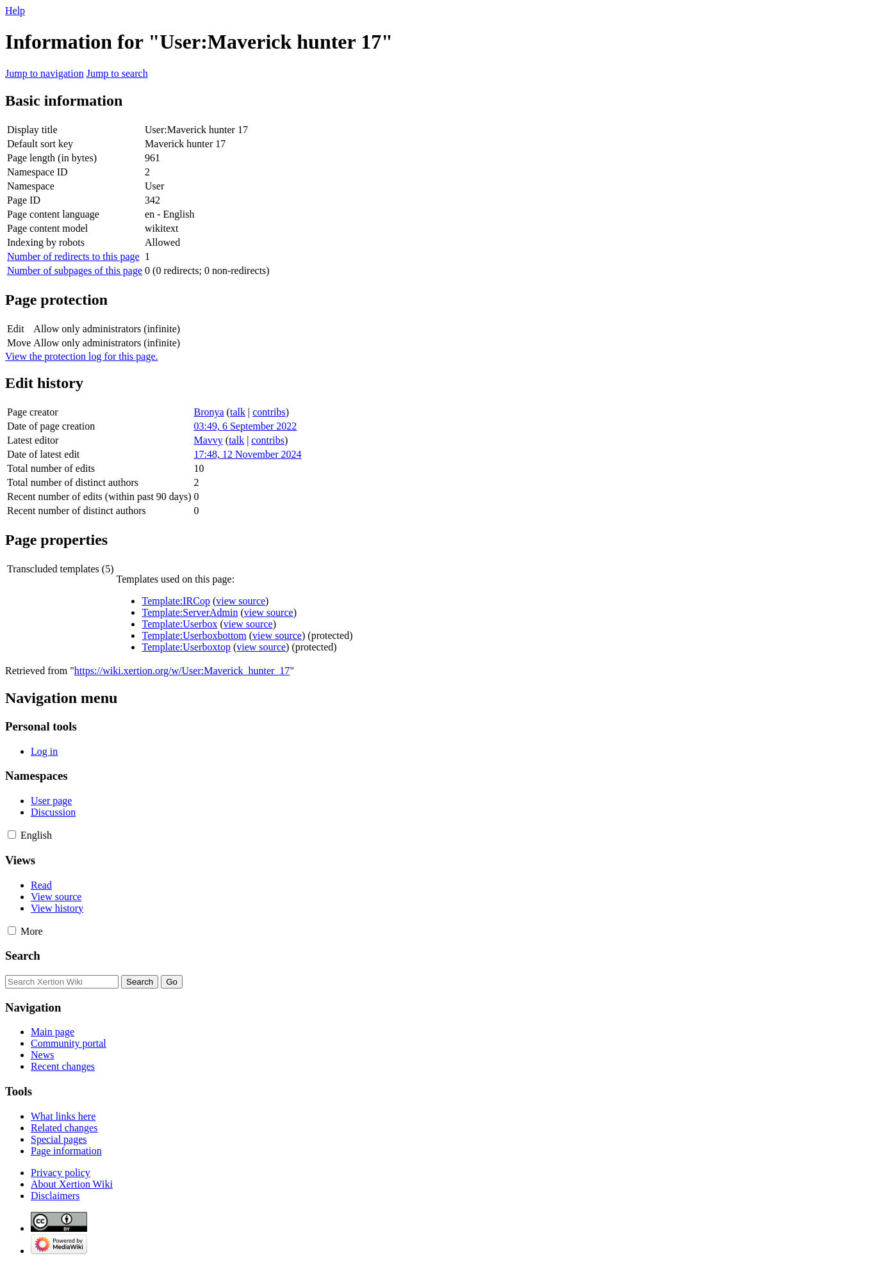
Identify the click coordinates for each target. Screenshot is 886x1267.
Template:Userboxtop (186, 647)
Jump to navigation (44, 73)
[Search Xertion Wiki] (62, 982)
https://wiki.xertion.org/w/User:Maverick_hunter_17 (182, 670)
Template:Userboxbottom (194, 635)
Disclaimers (55, 1195)
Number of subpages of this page (74, 270)
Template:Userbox (179, 623)
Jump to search (117, 73)
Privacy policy (60, 1172)
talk (237, 412)
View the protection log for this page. (81, 356)
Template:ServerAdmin (190, 612)
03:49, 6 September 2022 (245, 426)
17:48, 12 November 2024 (248, 454)
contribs (269, 412)
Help (15, 10)
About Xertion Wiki (72, 1184)
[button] (12, 834)
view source (240, 600)
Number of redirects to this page (73, 256)
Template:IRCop (175, 600)
